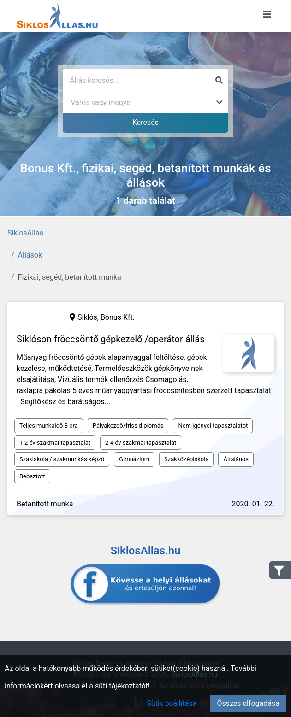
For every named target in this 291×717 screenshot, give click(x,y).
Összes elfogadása (248, 703)
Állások (30, 255)
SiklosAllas (25, 233)
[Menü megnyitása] (267, 14)
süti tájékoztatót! (122, 686)
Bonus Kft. (118, 317)
